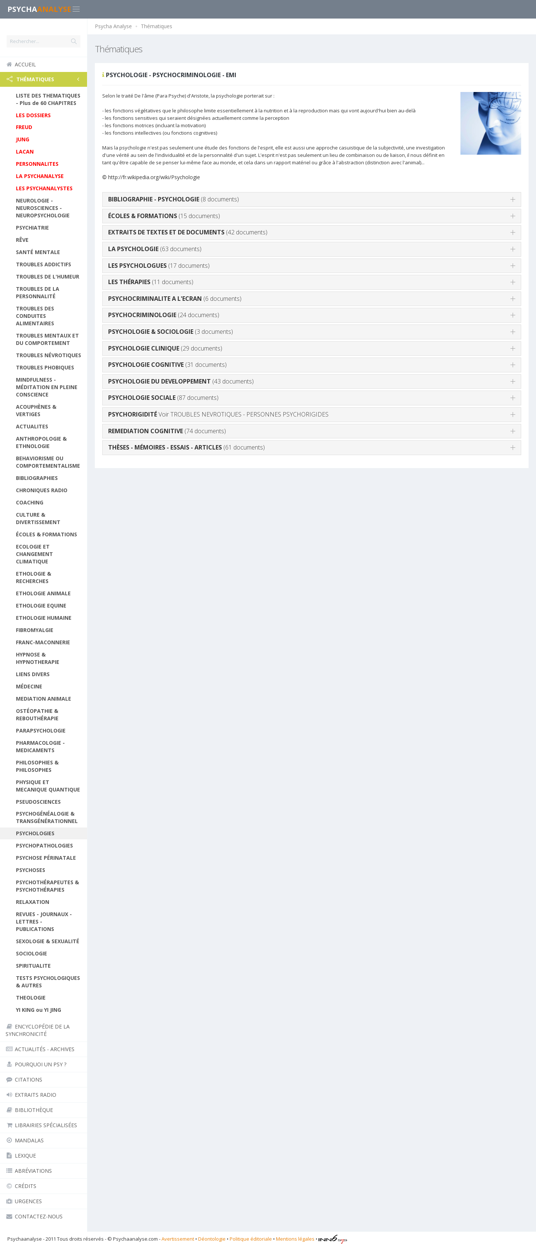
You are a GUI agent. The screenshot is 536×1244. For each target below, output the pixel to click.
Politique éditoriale (251, 1238)
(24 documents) (163, 315)
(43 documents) (181, 381)
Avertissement (178, 1238)
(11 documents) (150, 282)
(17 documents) (159, 265)
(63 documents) (155, 249)
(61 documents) (186, 447)
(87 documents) (163, 398)
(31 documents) (167, 365)
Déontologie (212, 1238)
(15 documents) (164, 216)
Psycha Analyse (113, 26)
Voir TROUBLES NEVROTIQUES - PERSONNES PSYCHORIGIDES (218, 414)
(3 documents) (170, 332)
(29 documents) (165, 348)
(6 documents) (175, 298)
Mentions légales (295, 1238)
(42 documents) (187, 232)
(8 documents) (173, 199)
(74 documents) (167, 431)
